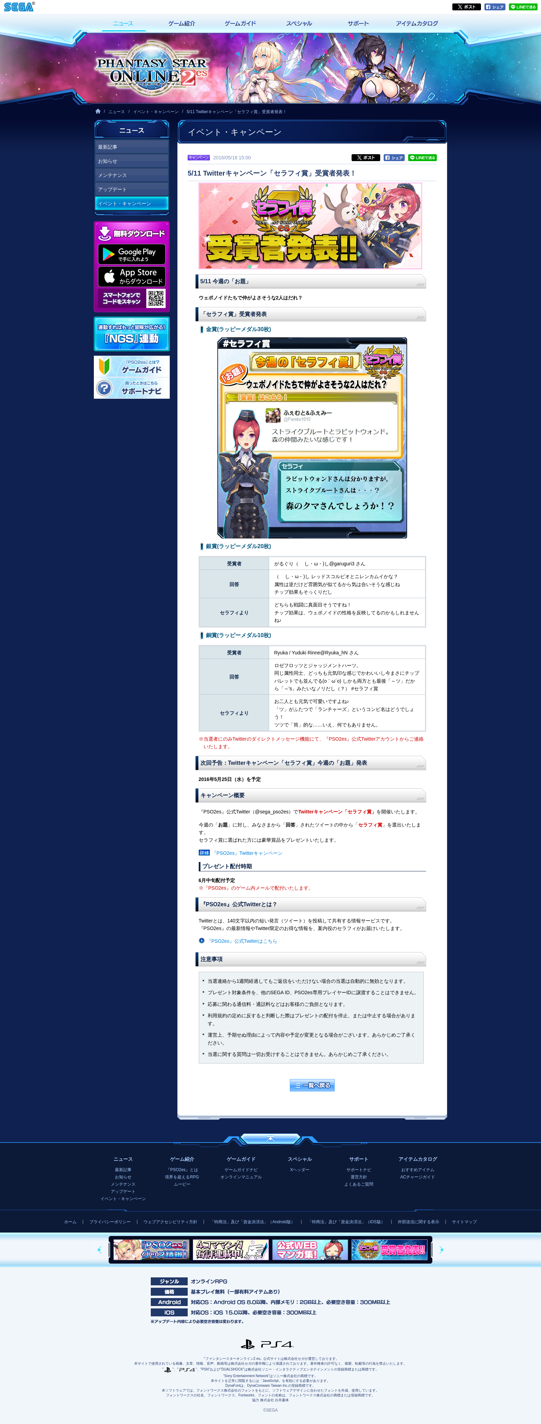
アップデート (112, 189)
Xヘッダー (299, 1169)
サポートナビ (358, 1169)
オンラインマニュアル (241, 1177)
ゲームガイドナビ (241, 1169)
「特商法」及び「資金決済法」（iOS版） (346, 1222)
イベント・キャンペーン (156, 111)
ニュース (116, 111)
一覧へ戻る (312, 1085)
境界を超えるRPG (182, 1177)
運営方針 (359, 1177)
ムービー (182, 1184)
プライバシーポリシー (110, 1222)
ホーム (70, 1222)
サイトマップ (464, 1222)
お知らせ (107, 161)
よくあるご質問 (358, 1184)
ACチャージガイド (417, 1177)
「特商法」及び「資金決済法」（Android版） (252, 1222)
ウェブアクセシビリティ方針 (170, 1222)
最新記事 (107, 147)
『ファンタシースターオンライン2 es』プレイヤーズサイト (151, 68)
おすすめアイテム (417, 1169)
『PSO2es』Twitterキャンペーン (247, 853)
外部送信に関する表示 (418, 1222)
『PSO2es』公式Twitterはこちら (242, 941)
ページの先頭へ (270, 1139)
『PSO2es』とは (182, 1169)
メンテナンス (112, 175)
